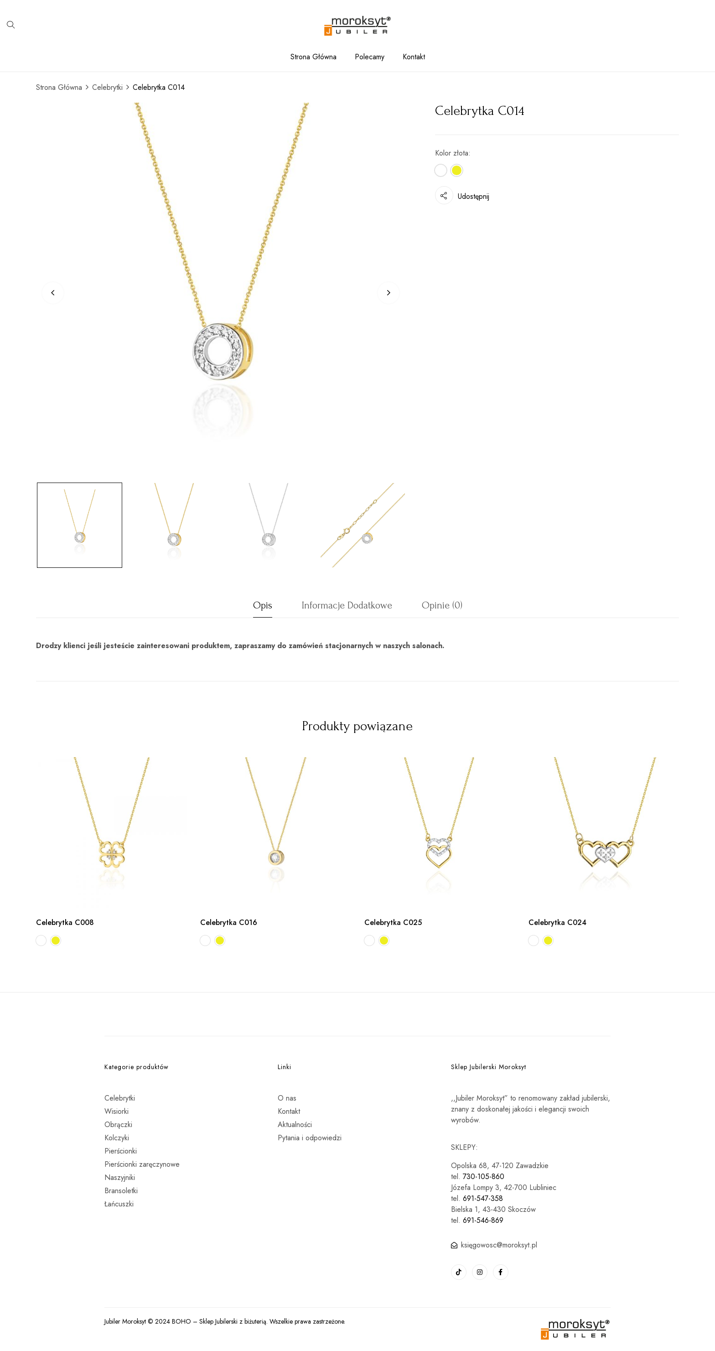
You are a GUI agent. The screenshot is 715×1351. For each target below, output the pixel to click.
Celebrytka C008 (65, 922)
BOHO (181, 1321)
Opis (262, 605)
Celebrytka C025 (393, 922)
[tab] (262, 608)
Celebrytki (107, 87)
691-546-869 (483, 1220)
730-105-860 (483, 1176)
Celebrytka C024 (557, 922)
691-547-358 (483, 1198)
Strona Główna (59, 87)
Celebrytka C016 (228, 922)
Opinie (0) (442, 605)
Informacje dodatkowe (347, 605)
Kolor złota (451, 153)
